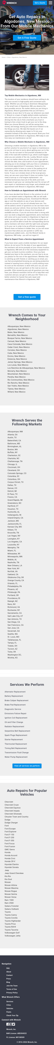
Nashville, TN (13, 562)
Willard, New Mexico (16, 392)
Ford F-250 (9, 837)
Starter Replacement (14, 739)
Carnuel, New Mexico (17, 341)
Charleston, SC (14, 455)
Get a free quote (27, 297)
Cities (8, 57)
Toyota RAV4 (10, 927)
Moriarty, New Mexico (17, 371)
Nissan (8, 882)
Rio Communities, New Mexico (21, 380)
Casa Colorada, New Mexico (20, 344)
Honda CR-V (10, 861)
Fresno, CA (12, 497)
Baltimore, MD (14, 443)
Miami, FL (12, 551)
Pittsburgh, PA (14, 592)
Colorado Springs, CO (17, 473)
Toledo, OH (12, 646)
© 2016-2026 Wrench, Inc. (27, 1042)
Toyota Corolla (11, 918)
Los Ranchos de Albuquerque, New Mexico (26, 368)
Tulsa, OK (12, 652)
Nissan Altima (11, 885)
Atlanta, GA (12, 435)
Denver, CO (12, 488)
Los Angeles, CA (15, 542)
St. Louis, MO (13, 637)
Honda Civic (10, 858)
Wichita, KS (12, 658)
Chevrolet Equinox (13, 808)
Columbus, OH (14, 479)
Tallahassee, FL (14, 640)
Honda (7, 852)
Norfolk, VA (12, 571)
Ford (7, 826)
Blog (8, 982)
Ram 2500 (9, 903)
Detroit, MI (12, 491)
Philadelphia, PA (15, 586)
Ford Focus (9, 843)
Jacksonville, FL (15, 524)
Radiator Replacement (14, 726)
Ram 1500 (9, 900)
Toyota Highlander (13, 921)
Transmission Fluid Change (17, 752)
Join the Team (12, 986)
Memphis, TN (13, 548)
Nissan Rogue (11, 891)
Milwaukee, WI (14, 554)
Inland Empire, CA (15, 518)
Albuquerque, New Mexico (19, 326)
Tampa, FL (12, 643)
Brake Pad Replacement (15, 705)
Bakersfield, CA (14, 440)
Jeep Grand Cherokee (14, 873)
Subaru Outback (12, 909)
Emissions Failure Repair (15, 713)
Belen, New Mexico (16, 332)
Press (8, 979)
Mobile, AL (12, 559)
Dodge (7, 820)
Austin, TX (12, 437)
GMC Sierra (10, 849)
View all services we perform (27, 766)
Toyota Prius (10, 924)
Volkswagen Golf (12, 933)
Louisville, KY (13, 545)
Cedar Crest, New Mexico (19, 347)
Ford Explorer (10, 832)
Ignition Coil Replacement (16, 718)
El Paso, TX (12, 494)
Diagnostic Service (13, 709)
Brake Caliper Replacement (16, 700)
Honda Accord (11, 855)
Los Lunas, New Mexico (18, 365)
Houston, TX (13, 509)
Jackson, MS (13, 521)
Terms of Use (11, 989)
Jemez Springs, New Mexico (20, 362)
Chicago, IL (12, 464)
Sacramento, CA (15, 613)
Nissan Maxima (11, 888)
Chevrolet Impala (12, 811)
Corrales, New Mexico (17, 350)
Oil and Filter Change (14, 722)
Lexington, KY (14, 539)
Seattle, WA (13, 634)
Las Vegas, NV (14, 536)
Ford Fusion (10, 846)
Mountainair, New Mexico (19, 374)
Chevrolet (9, 802)
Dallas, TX (12, 485)
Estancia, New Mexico (17, 359)
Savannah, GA (14, 631)
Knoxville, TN (13, 533)
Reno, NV (12, 604)
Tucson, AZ (12, 649)
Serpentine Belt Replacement (17, 731)
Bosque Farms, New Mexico (20, 338)
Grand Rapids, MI (15, 500)
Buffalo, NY (12, 452)
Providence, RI (14, 598)
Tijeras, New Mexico (16, 389)
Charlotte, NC (13, 458)
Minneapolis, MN (15, 556)
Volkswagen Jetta (12, 936)
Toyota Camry (11, 915)
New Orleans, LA (15, 565)
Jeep (7, 870)
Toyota (8, 912)
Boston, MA (13, 449)
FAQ (8, 968)
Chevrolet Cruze (12, 805)
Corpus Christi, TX (15, 482)
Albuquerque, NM (15, 431)
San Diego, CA (14, 622)
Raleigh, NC (13, 601)
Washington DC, (15, 655)
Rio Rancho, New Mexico (18, 383)
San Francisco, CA (16, 625)
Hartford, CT (13, 506)
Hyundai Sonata (12, 867)
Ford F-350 (9, 840)
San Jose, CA (13, 628)
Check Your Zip (12, 1015)
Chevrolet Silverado (13, 814)
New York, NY (13, 568)
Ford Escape (10, 829)
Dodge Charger (11, 823)
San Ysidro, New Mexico (18, 386)
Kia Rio (8, 876)
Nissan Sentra (11, 894)
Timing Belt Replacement (16, 748)
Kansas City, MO (15, 527)
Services (9, 1001)
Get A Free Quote (27, 37)
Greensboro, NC (14, 503)
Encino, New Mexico (16, 356)
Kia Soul (8, 879)
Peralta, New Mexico (17, 377)
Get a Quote (40, 3)
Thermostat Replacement (16, 744)
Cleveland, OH (14, 470)
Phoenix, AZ (13, 589)
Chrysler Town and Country (16, 817)
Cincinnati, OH (14, 467)
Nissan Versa (10, 897)
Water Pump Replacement (16, 757)
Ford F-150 (9, 835)
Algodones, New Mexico (18, 329)
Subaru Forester (12, 906)
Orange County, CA (16, 580)
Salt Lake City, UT (15, 616)
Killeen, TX (12, 530)
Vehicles (9, 1008)
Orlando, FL (13, 583)
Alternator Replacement (15, 692)
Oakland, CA (13, 574)
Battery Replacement (14, 696)
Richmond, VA (14, 607)
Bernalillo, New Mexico (18, 335)
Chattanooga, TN (15, 461)
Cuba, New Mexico (16, 353)
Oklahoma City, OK (16, 577)
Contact (9, 975)
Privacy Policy (12, 993)
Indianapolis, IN (14, 515)
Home (3, 57)
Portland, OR (13, 595)
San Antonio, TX (15, 619)
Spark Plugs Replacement (16, 735)
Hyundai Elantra (12, 864)
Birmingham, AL (15, 446)
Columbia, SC (13, 476)
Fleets (8, 1012)
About (8, 972)
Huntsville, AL (14, 512)
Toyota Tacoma (11, 930)
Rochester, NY (14, 610)
